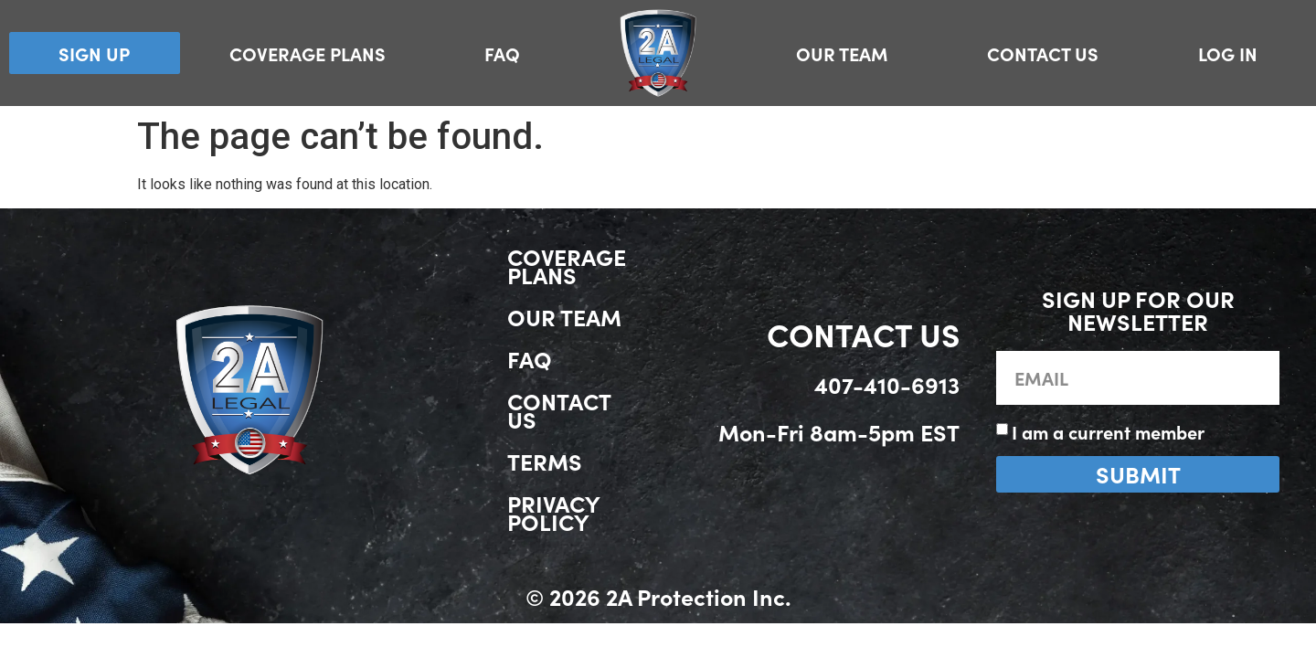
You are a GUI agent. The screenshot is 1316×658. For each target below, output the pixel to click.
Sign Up (94, 53)
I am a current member (1108, 431)
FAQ (502, 53)
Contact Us (1042, 53)
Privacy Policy (553, 512)
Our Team (842, 53)
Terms (544, 461)
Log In (1228, 53)
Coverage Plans (307, 53)
